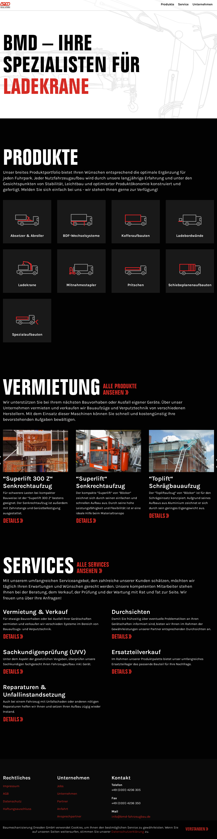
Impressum (11, 786)
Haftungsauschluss (17, 809)
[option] (35, 478)
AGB (6, 793)
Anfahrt (62, 809)
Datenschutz (12, 801)
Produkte (161, 13)
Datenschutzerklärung (127, 831)
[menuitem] (161, 14)
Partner (62, 801)
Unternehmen (201, 13)
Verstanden (195, 829)
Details (11, 636)
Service (179, 13)
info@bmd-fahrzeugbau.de (131, 816)
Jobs (60, 786)
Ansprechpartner (69, 816)
